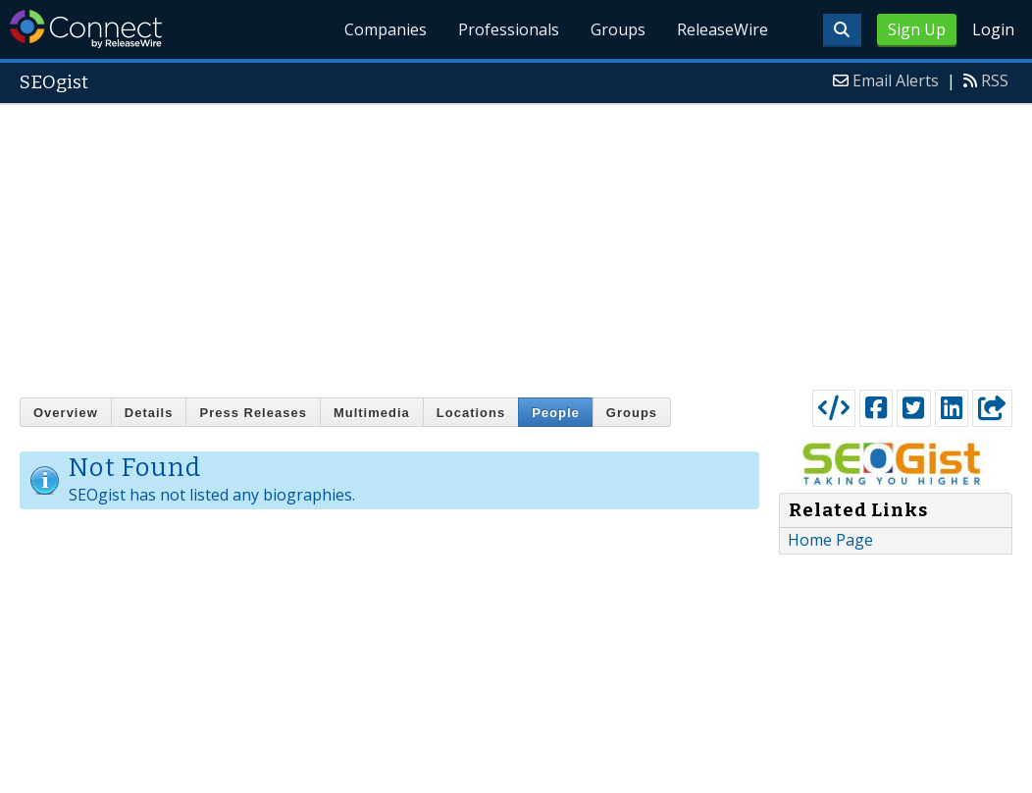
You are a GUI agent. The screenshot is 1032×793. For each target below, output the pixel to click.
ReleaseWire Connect (86, 29)
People (556, 412)
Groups (618, 29)
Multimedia (372, 412)
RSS (994, 80)
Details (149, 412)
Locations (471, 412)
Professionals (508, 29)
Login (993, 29)
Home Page (830, 540)
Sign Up (917, 29)
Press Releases (252, 412)
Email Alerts (895, 80)
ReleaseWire (722, 29)
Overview (65, 412)
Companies (386, 29)
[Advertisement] (516, 242)
